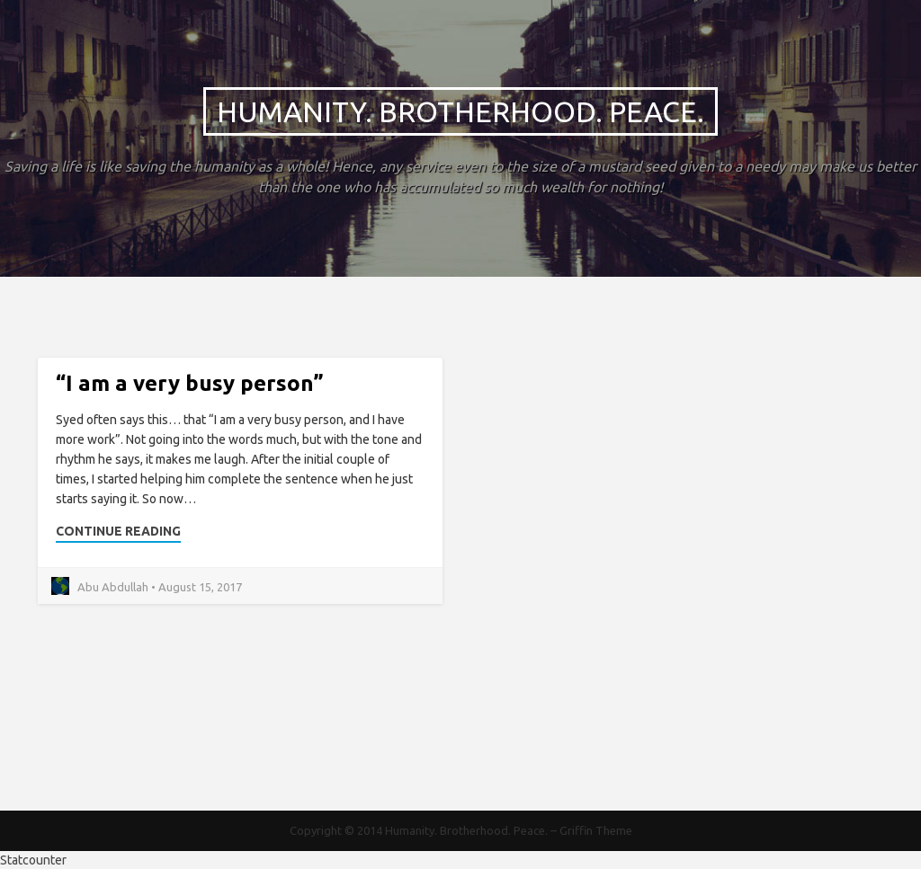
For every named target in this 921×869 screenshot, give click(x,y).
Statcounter (33, 860)
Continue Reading (118, 531)
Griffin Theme (595, 830)
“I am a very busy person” (190, 383)
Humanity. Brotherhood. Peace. (460, 111)
